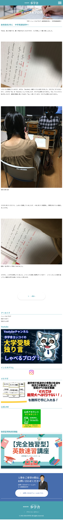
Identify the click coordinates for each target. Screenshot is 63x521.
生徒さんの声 (5, 321)
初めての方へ (5, 319)
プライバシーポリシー (32, 512)
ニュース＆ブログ (6, 316)
